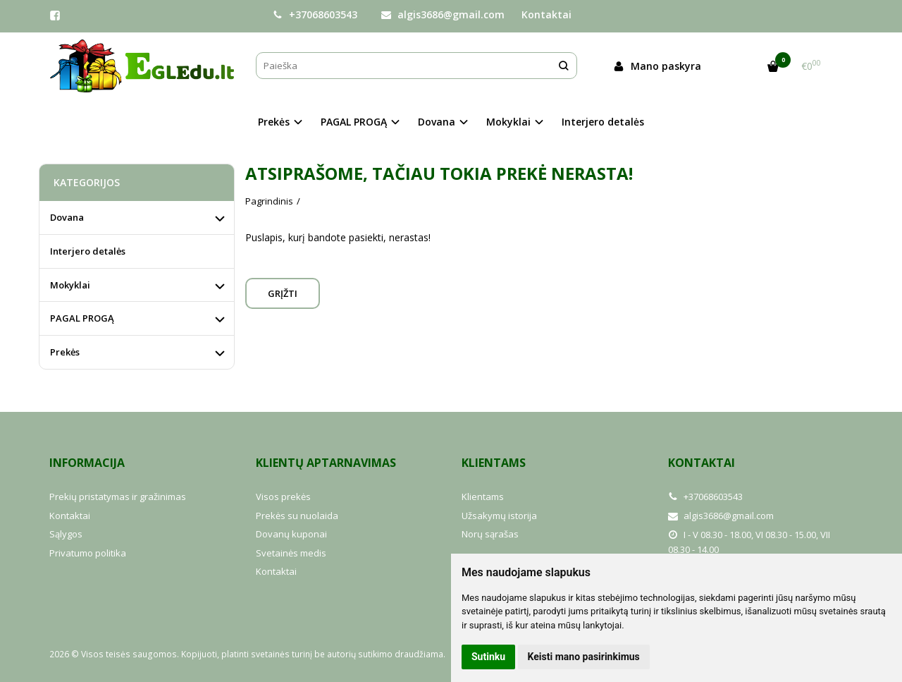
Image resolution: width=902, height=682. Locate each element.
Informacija (87, 462)
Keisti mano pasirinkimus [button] (584, 656)
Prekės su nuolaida (297, 515)
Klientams (494, 462)
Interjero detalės (603, 121)
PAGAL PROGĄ (82, 318)
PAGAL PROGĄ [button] (354, 121)
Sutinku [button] (488, 656)
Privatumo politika (87, 553)
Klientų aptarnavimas (326, 462)
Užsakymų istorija (499, 515)
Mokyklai (70, 285)
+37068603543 (315, 14)
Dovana (67, 217)
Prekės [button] (274, 121)
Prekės (65, 352)
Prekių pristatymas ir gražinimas (117, 496)
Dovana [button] (436, 121)
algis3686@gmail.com (443, 14)
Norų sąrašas (490, 534)
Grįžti (282, 293)
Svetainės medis (291, 553)
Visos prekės (283, 496)
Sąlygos (65, 534)
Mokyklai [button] (508, 121)
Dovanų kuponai (291, 534)
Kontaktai (546, 14)
